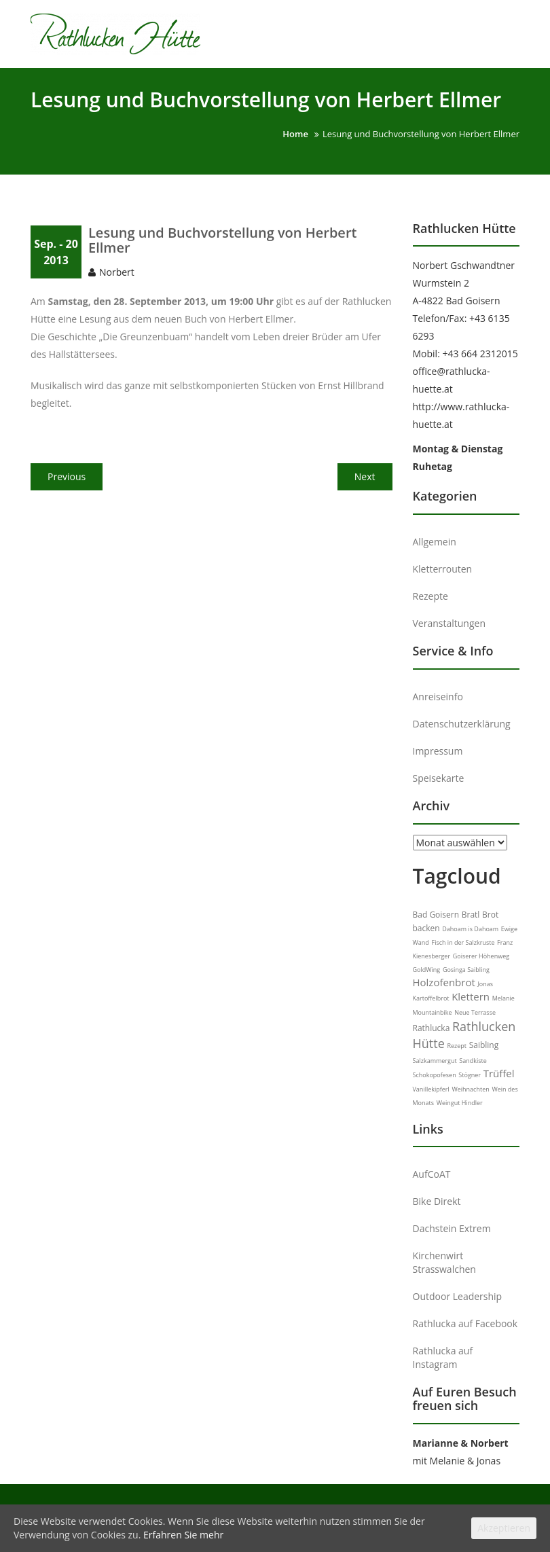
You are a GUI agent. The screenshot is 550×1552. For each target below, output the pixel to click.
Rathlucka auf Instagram (443, 1357)
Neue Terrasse (475, 1012)
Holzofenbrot (444, 982)
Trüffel (499, 1073)
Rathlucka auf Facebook (465, 1323)
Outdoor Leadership (457, 1296)
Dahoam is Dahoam (470, 928)
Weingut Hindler (460, 1102)
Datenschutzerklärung (462, 723)
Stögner (469, 1074)
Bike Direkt (437, 1201)
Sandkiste (473, 1060)
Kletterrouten (443, 568)
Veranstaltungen (449, 623)
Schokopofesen (434, 1074)
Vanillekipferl (431, 1089)
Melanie (503, 998)
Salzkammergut (435, 1060)
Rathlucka (431, 1028)
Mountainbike (432, 1012)
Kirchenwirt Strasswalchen (444, 1262)
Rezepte (430, 596)
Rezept (456, 1045)
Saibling (484, 1045)
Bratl (471, 914)
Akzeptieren (503, 1527)
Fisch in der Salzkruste (462, 942)
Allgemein (434, 541)
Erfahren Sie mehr (183, 1534)
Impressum (438, 750)
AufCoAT (432, 1174)
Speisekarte (438, 778)
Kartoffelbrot (431, 998)
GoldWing (427, 969)
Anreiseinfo (438, 696)
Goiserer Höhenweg (481, 956)
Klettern (471, 996)
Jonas (485, 983)
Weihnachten (470, 1089)
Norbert (116, 278)
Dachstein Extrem (452, 1228)
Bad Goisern (436, 914)
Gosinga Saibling (466, 969)
